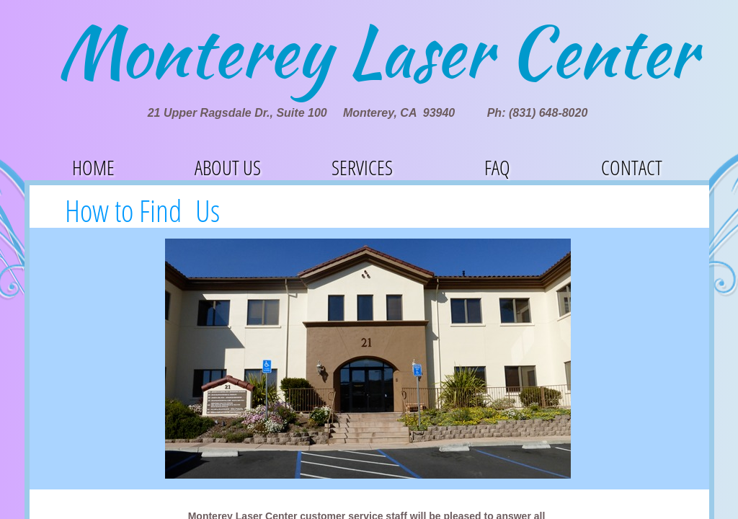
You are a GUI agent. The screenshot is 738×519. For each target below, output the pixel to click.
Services (362, 167)
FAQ (497, 167)
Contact (631, 167)
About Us (228, 167)
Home (93, 167)
